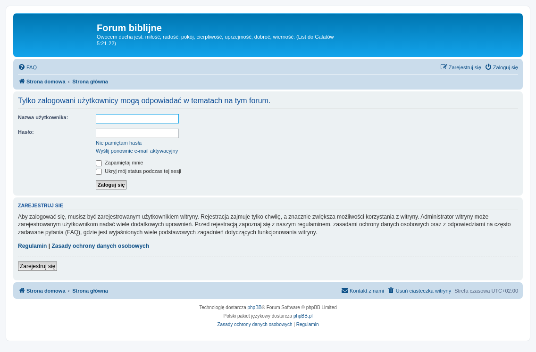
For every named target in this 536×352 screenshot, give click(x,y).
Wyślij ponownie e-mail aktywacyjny (137, 151)
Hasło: (26, 132)
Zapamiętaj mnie (119, 162)
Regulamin (32, 246)
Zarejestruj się (37, 266)
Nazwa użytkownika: (43, 117)
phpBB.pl (303, 316)
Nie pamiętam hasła (119, 143)
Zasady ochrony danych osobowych (100, 246)
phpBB (255, 307)
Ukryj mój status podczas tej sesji (138, 171)
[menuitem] (27, 67)
